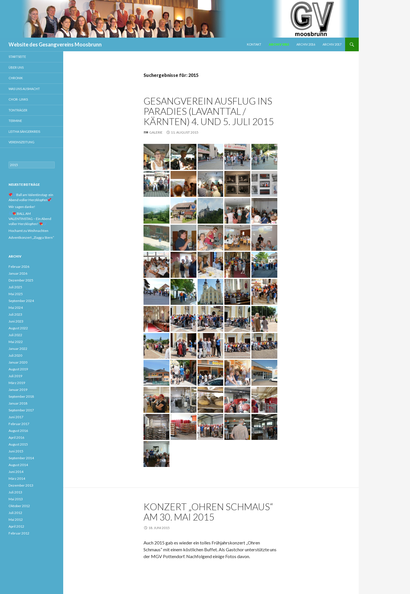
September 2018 (21, 396)
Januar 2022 (18, 348)
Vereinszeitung (21, 142)
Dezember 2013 (21, 485)
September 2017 (21, 410)
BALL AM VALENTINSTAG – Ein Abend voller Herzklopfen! (30, 218)
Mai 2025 (16, 294)
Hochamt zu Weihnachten (28, 230)
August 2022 (18, 328)
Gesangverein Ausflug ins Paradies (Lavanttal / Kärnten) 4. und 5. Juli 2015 (209, 111)
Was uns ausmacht (24, 89)
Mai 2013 (16, 499)
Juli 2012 (15, 513)
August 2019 (18, 369)
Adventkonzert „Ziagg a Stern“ (31, 237)
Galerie (156, 132)
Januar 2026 (18, 273)
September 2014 (21, 458)
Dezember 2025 (21, 280)
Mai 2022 (16, 342)
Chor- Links (18, 99)
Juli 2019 (15, 376)
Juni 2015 (16, 451)
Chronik (16, 78)
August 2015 (18, 444)
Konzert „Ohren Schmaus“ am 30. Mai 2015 (208, 511)
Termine (15, 121)
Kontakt (254, 44)
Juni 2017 (16, 417)
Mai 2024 (16, 307)
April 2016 (16, 437)
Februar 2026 (19, 266)
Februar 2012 (19, 533)
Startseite (17, 56)
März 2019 (17, 383)
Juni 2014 (16, 472)
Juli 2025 (15, 287)
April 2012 (16, 526)
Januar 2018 (18, 403)
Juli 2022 (15, 335)
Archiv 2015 (279, 44)
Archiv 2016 (305, 44)
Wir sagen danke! (22, 207)
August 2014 (18, 465)
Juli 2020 (15, 355)
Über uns (16, 67)
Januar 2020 (18, 362)
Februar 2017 (19, 424)
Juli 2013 (15, 492)
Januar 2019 (18, 389)
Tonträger (18, 110)
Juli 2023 (15, 314)
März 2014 (17, 478)
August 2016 (18, 430)
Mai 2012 (16, 519)
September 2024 (21, 301)
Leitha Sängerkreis (24, 131)
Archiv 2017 (332, 44)
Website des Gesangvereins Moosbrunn (55, 44)
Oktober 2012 (19, 506)
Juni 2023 (16, 321)
